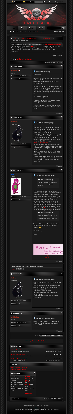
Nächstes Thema (42, 341)
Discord (31, 28)
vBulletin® (37, 408)
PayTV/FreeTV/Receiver (45, 38)
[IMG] (27, 381)
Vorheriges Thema (31, 341)
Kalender (15, 31)
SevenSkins (40, 411)
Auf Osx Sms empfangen (18, 354)
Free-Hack (46, 399)
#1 (61, 66)
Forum (14, 28)
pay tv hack (21, 367)
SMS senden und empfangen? (20, 350)
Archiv (51, 399)
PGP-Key (47, 258)
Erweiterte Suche (59, 31)
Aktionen (21, 31)
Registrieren (59, 2)
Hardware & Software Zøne (28, 38)
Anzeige (59, 62)
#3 (61, 169)
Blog (22, 28)
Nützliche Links (31, 31)
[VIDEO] (27, 384)
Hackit (41, 28)
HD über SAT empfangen (24, 59)
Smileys (27, 379)
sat (26, 367)
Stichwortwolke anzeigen (18, 369)
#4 (61, 273)
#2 (61, 117)
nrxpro (13, 269)
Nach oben (59, 335)
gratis (12, 367)
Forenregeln (48, 208)
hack (16, 367)
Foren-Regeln (29, 393)
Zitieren (59, 113)
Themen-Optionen (49, 62)
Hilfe (50, 2)
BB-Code (27, 377)
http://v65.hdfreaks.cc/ (40, 143)
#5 (61, 312)
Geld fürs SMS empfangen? (19, 359)
